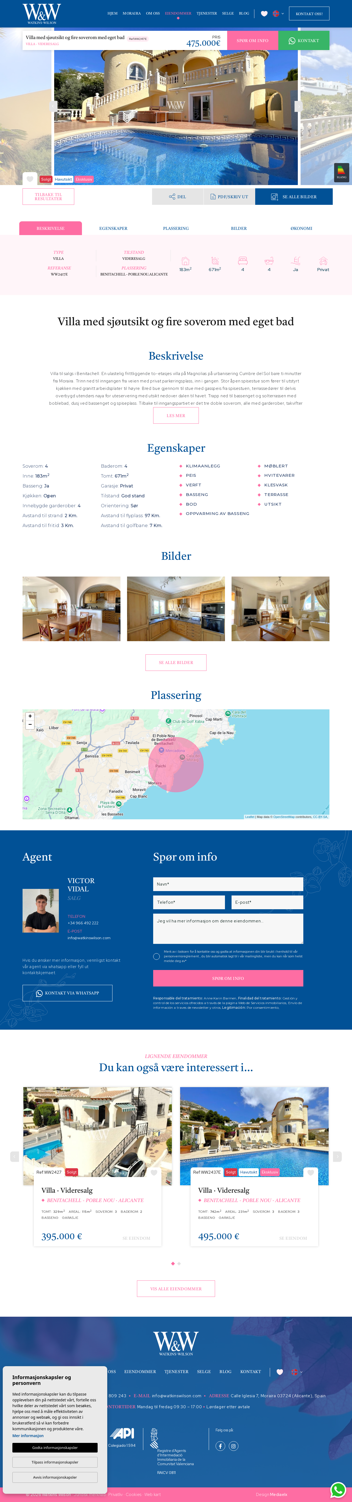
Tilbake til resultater (48, 197)
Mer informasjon (28, 1435)
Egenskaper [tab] (113, 229)
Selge (228, 13)
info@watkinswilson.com (89, 938)
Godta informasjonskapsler (55, 1447)
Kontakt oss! (309, 14)
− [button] (30, 725)
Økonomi (301, 229)
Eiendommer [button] (178, 13)
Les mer (176, 416)
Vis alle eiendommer (176, 1289)
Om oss (153, 13)
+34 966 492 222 (83, 923)
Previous (53, 106)
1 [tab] (173, 1264)
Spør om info (252, 41)
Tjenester (207, 13)
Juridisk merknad (90, 1494)
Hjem (113, 13)
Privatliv (115, 1494)
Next (298, 106)
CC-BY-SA (320, 816)
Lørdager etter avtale (228, 1407)
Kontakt (304, 41)
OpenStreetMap (284, 816)
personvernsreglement (182, 956)
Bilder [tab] (239, 229)
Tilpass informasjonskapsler (55, 1462)
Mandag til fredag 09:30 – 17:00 (169, 1407)
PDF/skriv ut (229, 197)
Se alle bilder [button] (176, 663)
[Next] (337, 1156)
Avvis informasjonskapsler (55, 1477)
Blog (244, 13)
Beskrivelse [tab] (51, 229)
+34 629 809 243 (108, 1396)
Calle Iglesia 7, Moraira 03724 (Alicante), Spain (278, 1396)
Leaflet (249, 816)
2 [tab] (179, 1264)
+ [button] (30, 717)
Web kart (152, 1494)
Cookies (134, 1494)
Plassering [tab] (176, 229)
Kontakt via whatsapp (67, 993)
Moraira (132, 13)
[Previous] (14, 1156)
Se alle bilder (294, 197)
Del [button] (177, 196)
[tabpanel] (97, 1171)
